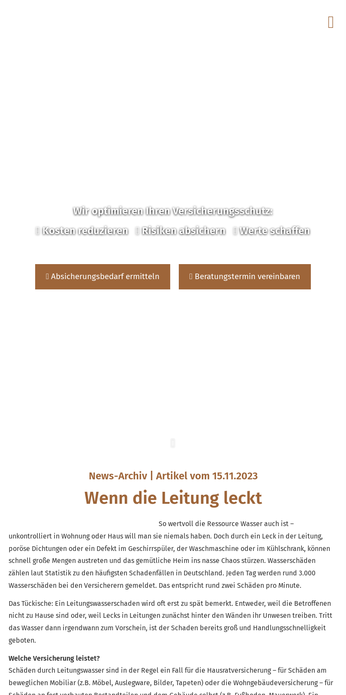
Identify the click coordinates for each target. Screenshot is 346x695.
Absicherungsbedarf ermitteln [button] (102, 276)
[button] (173, 448)
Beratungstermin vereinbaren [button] (245, 276)
